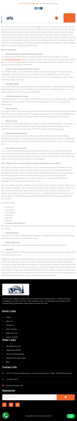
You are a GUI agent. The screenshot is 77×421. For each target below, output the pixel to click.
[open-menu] (56, 18)
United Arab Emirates (12, 59)
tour (39, 26)
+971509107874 (28, 3)
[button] (71, 416)
